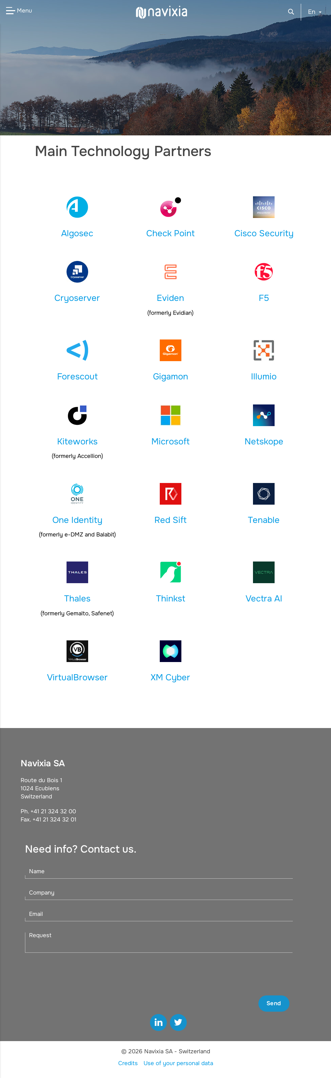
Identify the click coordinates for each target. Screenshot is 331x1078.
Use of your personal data (178, 1063)
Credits (128, 1063)
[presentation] (238, 974)
